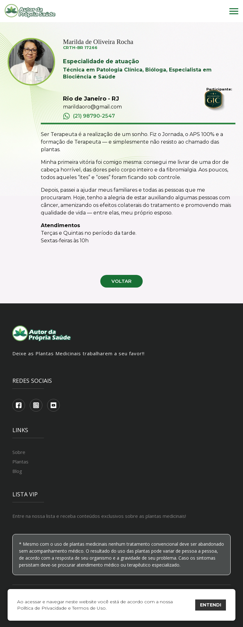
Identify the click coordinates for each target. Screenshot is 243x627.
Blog (17, 471)
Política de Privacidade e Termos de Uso (61, 608)
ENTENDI (210, 605)
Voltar (121, 281)
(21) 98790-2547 (89, 116)
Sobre (18, 452)
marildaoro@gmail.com (92, 107)
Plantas (20, 461)
